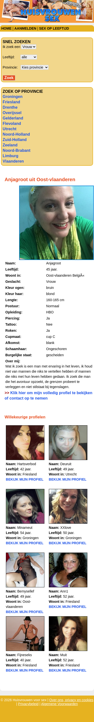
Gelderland (13, 118)
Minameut (24, 528)
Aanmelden (25, 28)
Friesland (11, 102)
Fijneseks (24, 655)
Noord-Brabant (16, 150)
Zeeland (10, 145)
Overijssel (12, 113)
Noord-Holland (16, 134)
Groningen (13, 97)
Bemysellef (25, 591)
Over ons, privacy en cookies (71, 700)
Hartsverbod (26, 464)
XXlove (65, 528)
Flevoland (12, 123)
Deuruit (65, 464)
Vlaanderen (13, 161)
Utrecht (9, 129)
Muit (63, 655)
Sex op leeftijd (54, 28)
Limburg (10, 156)
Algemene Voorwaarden (59, 704)
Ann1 (64, 591)
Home (6, 28)
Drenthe (10, 107)
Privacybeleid (28, 704)
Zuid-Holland (15, 140)
